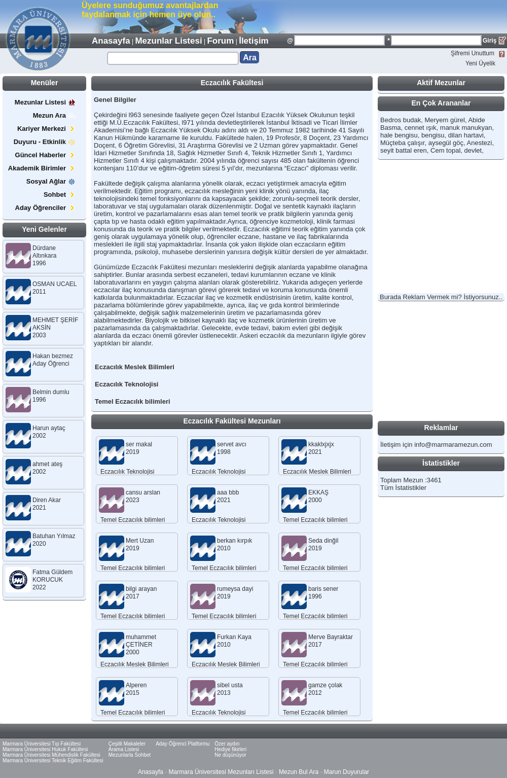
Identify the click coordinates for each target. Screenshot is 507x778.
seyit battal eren (403, 150)
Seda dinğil (323, 540)
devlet (473, 150)
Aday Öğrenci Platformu (182, 744)
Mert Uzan (140, 540)
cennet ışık (421, 127)
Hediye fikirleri (230, 749)
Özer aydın (226, 744)
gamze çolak (325, 685)
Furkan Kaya (234, 637)
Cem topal (445, 150)
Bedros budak (400, 120)
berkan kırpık (234, 540)
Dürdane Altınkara (44, 251)
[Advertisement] (388, 16)
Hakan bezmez (52, 356)
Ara (250, 57)
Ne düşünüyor (230, 755)
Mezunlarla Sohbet (129, 755)
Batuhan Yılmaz (54, 536)
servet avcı (231, 444)
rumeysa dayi (235, 588)
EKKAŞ (318, 492)
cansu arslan (143, 492)
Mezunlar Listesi (168, 41)
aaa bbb (228, 492)
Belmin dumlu (50, 392)
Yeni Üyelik (480, 63)
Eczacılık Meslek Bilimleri (134, 367)
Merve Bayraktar (330, 637)
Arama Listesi (123, 749)
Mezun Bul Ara (298, 771)
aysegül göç (445, 143)
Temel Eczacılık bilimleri (132, 401)
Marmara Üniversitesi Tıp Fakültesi (42, 744)
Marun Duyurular (346, 771)
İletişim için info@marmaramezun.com (436, 444)
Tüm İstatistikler (403, 487)
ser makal (139, 444)
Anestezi (479, 143)
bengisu (433, 135)
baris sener (323, 588)
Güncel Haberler (45, 155)
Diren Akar (46, 500)
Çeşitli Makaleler (127, 744)
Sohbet (60, 194)
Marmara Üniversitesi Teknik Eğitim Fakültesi (53, 760)
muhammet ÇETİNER (141, 640)
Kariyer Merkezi (46, 128)
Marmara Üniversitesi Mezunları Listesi (221, 771)
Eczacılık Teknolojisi (126, 384)
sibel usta (230, 685)
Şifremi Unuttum (472, 53)
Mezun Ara (54, 115)
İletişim (254, 41)
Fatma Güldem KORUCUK (52, 576)
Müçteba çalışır (402, 143)
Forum (220, 41)
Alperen (136, 685)
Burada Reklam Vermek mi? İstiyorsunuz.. (441, 297)
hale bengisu (399, 135)
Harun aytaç (48, 428)
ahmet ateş (47, 464)
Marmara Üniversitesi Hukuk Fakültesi (45, 749)
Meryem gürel (444, 120)
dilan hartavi (466, 135)
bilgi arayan (141, 588)
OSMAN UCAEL (54, 284)
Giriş (489, 40)
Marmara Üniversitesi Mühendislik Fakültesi (51, 755)
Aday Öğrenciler (45, 207)
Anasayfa (111, 41)
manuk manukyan (466, 127)
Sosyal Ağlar (51, 181)
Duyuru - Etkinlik (45, 142)
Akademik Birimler (42, 168)
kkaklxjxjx (321, 444)
